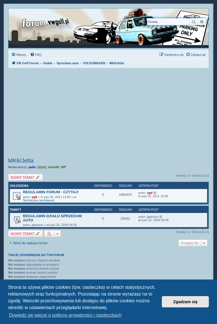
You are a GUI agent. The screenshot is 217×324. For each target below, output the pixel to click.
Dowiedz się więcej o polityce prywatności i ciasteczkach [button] (65, 315)
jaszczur (37, 225)
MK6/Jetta (20, 160)
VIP (63, 167)
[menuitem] (35, 54)
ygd (34, 197)
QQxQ (41, 167)
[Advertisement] (108, 113)
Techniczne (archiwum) (38, 200)
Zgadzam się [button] (185, 301)
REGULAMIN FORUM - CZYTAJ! (51, 192)
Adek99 (53, 167)
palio (32, 167)
